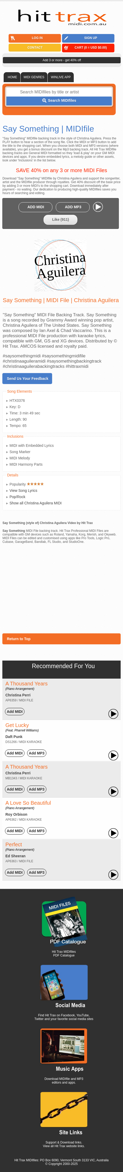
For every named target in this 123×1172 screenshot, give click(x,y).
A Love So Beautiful (28, 805)
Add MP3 (37, 753)
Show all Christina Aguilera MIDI (35, 503)
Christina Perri (17, 695)
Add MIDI (15, 711)
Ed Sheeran (15, 856)
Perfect (19, 847)
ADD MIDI (35, 207)
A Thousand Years (26, 686)
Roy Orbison (16, 814)
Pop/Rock (17, 497)
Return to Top (18, 639)
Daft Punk (13, 737)
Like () (60, 219)
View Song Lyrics (23, 490)
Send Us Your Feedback (27, 378)
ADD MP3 (73, 207)
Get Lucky (22, 727)
